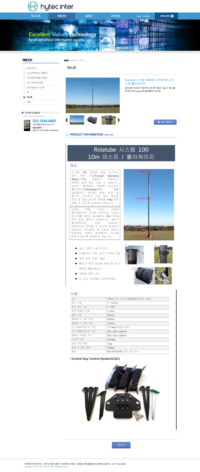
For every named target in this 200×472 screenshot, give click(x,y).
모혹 (28, 102)
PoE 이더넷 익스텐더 (35, 83)
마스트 (29, 97)
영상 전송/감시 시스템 (35, 87)
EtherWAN (31, 68)
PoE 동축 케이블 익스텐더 (37, 78)
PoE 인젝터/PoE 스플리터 (37, 73)
